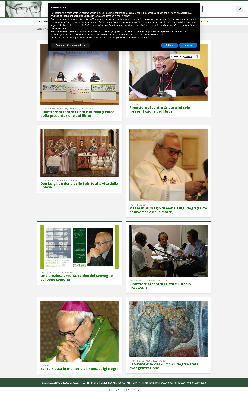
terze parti (100, 19)
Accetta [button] (188, 45)
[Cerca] (239, 9)
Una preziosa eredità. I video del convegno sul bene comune (76, 277)
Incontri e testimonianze (53, 109)
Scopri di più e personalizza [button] (70, 45)
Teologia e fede (159, 281)
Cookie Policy (133, 390)
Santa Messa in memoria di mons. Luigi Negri (79, 368)
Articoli (44, 273)
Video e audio (87, 109)
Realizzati (73, 109)
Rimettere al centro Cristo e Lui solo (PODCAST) (160, 286)
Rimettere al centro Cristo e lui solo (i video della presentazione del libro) (77, 114)
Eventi (132, 205)
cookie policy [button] (123, 16)
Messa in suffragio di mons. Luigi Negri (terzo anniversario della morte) (168, 210)
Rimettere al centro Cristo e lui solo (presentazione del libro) (159, 109)
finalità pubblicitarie (69, 25)
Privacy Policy (117, 390)
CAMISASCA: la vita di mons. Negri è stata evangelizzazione (164, 366)
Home (40, 29)
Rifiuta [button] (169, 45)
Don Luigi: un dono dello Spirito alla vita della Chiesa (79, 185)
